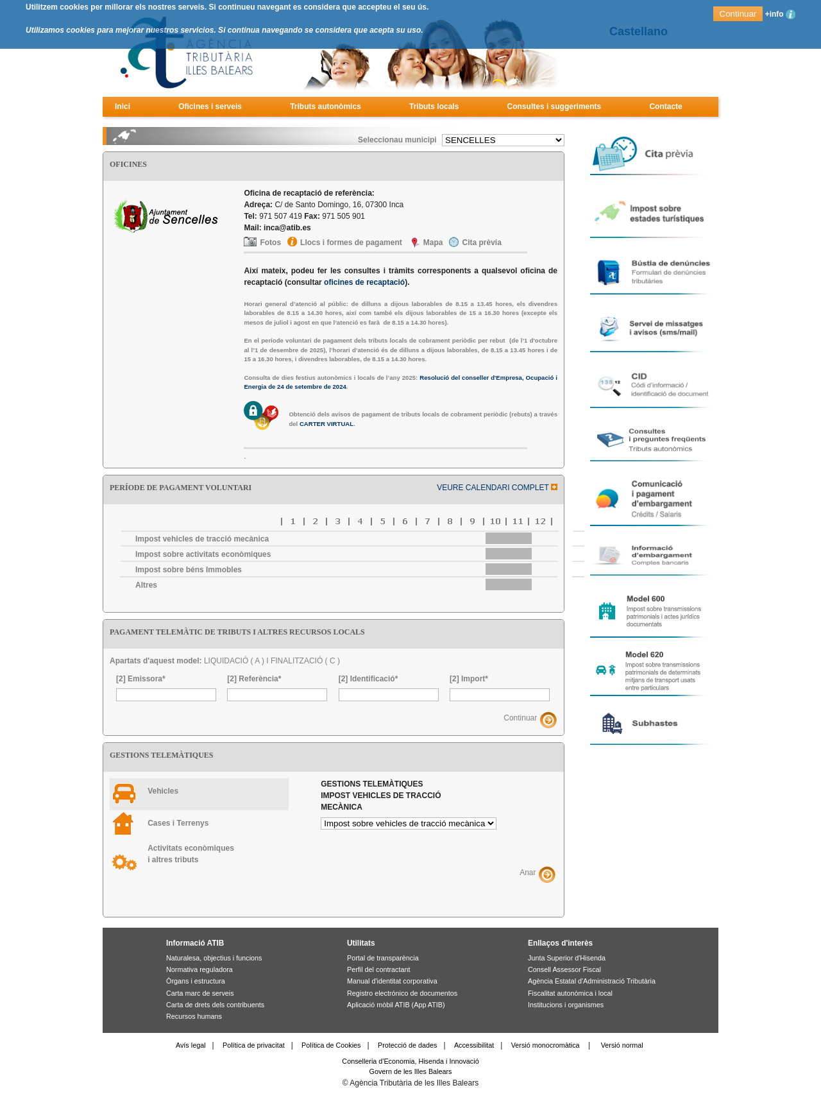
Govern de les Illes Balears (410, 1071)
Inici (122, 106)
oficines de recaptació (364, 282)
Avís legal (191, 1045)
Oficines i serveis (210, 106)
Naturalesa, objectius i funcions (214, 958)
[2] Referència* (254, 678)
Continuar (520, 718)
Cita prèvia (481, 242)
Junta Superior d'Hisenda (566, 958)
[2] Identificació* (368, 678)
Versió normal (622, 1045)
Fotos (270, 242)
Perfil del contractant (378, 969)
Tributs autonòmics (325, 106)
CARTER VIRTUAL (326, 423)
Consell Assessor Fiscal (564, 969)
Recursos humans (194, 1016)
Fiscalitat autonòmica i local (570, 993)
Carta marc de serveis (200, 993)
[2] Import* (469, 678)
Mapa (433, 242)
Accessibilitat (474, 1045)
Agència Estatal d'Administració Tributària (592, 981)
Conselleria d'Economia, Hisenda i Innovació (410, 1061)
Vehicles (163, 791)
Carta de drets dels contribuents (215, 1005)
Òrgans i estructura (195, 981)
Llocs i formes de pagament (351, 242)
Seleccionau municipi (397, 139)
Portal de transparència (383, 958)
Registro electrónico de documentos (402, 993)
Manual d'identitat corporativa (392, 981)
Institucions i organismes (566, 1005)
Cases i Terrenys (178, 823)
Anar (528, 872)
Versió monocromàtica (545, 1045)
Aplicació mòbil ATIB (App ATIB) (396, 1005)
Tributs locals (434, 106)
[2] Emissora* (140, 678)
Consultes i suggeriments (554, 106)
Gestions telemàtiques (381, 796)
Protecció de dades (407, 1045)
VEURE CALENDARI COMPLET (497, 487)
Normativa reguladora (199, 969)
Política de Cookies (330, 1045)
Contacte (665, 106)
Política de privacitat (254, 1045)
